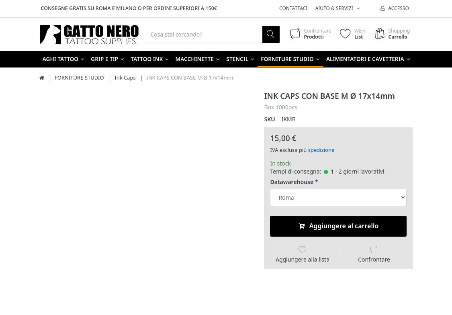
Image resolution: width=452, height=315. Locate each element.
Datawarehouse (291, 182)
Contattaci (293, 8)
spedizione (321, 149)
